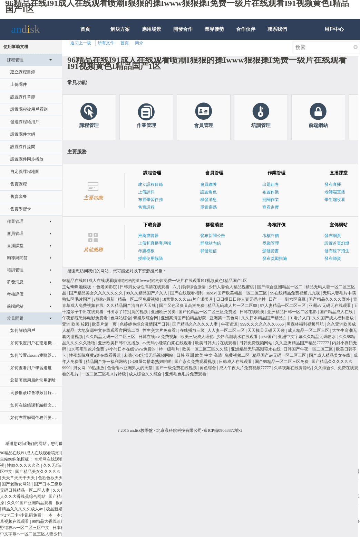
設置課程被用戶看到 (29, 109)
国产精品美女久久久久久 (38, 471)
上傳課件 (18, 84)
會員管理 (33, 232)
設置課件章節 (22, 96)
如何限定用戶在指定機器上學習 (34, 342)
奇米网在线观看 (49, 459)
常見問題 (32, 320)
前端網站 (33, 304)
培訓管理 (33, 268)
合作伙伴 (245, 29)
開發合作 (183, 29)
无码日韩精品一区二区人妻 (25, 490)
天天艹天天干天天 (19, 477)
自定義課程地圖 (24, 171)
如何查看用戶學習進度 (31, 367)
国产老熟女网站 (17, 484)
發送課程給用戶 (24, 121)
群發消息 (33, 280)
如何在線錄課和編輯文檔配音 (34, 405)
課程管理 (32, 61)
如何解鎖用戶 (22, 330)
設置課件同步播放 (26, 159)
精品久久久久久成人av (23, 509)
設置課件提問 (22, 146)
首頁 (85, 29)
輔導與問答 (33, 256)
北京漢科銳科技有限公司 (179, 430)
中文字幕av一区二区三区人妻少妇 (31, 533)
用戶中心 (334, 29)
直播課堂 (33, 244)
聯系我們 (277, 29)
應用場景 (151, 29)
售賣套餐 (18, 196)
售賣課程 (18, 184)
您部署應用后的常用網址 (33, 380)
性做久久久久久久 (24, 465)
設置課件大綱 (22, 134)
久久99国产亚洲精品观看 (30, 502)
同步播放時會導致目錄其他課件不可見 (34, 392)
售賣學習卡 (20, 209)
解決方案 (120, 29)
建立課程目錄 (22, 72)
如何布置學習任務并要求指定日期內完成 (34, 417)
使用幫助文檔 (15, 46)
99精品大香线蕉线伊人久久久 (59, 521)
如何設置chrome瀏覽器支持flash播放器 (34, 355)
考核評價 (33, 292)
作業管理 (33, 220)
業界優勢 (214, 29)
